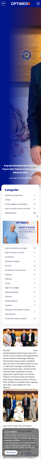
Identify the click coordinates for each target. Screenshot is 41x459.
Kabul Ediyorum (11, 452)
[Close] (37, 216)
